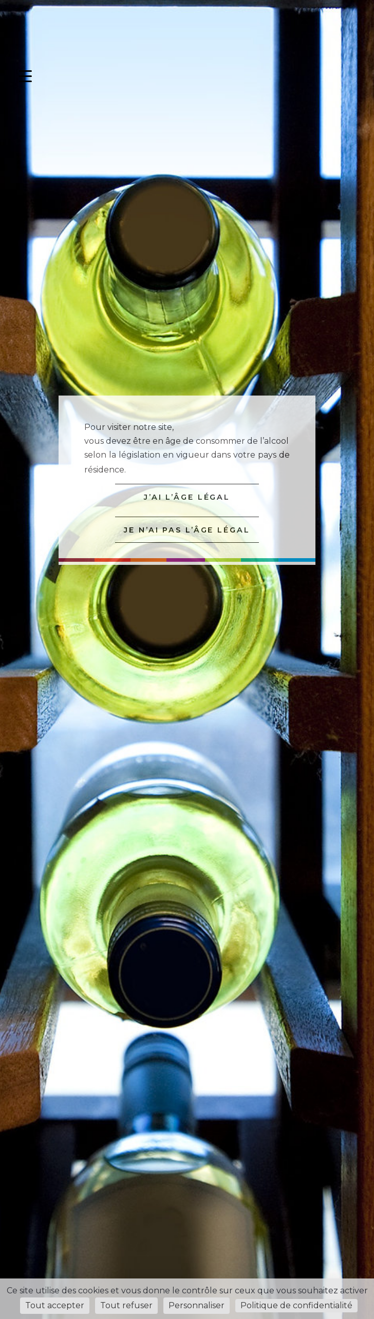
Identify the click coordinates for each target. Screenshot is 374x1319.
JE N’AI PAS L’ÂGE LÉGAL (187, 530)
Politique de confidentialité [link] (296, 1305)
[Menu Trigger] (25, 76)
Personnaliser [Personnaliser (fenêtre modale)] (197, 1305)
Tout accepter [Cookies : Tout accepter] (54, 1305)
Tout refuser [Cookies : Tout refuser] (126, 1305)
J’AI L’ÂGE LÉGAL (187, 497)
